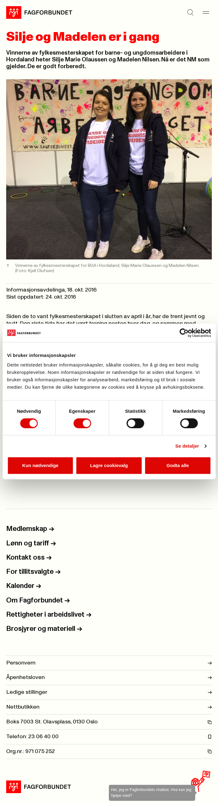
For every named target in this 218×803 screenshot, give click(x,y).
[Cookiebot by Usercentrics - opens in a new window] (184, 332)
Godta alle (178, 465)
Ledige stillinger (109, 692)
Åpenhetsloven (109, 677)
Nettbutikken (109, 707)
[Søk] (190, 12)
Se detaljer (187, 446)
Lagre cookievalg (109, 465)
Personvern (109, 663)
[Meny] (205, 12)
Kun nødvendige (40, 465)
